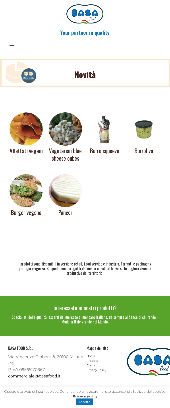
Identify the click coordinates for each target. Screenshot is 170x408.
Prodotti (93, 360)
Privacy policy (85, 396)
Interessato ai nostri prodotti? (85, 307)
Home (91, 356)
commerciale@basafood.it (34, 376)
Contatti (92, 365)
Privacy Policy (96, 370)
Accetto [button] (84, 402)
